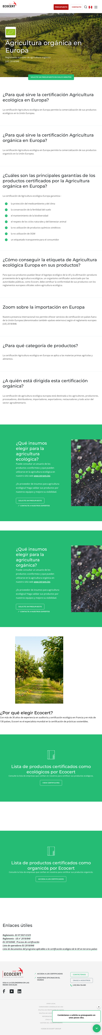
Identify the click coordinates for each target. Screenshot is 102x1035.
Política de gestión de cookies (51, 1013)
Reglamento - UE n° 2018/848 (16, 938)
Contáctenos (79, 975)
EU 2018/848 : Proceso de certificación (21, 942)
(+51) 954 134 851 (79, 985)
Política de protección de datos (51, 1010)
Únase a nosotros (81, 980)
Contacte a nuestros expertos (35, 506)
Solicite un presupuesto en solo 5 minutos (51, 77)
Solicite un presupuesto (30, 501)
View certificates (51, 783)
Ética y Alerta (51, 1019)
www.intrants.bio (42, 475)
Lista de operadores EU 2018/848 (18, 945)
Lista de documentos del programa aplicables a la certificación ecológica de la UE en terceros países (50, 949)
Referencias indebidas (51, 1016)
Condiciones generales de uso (51, 1007)
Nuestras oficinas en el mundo (48, 979)
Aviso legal (51, 1003)
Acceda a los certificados (51, 879)
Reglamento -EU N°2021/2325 (17, 935)
